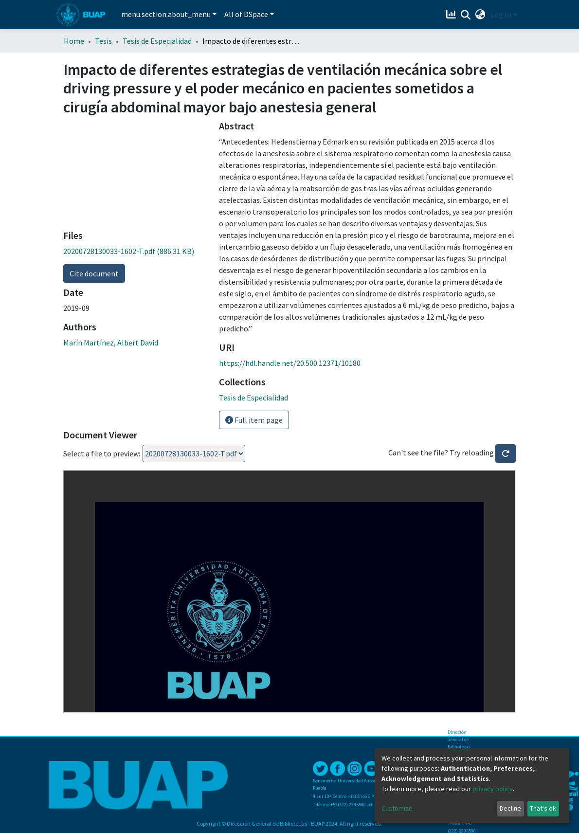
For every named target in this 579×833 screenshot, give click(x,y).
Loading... (194, 453)
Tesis (103, 41)
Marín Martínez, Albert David (110, 342)
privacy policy (492, 788)
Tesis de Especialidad (157, 41)
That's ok (543, 808)
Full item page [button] (254, 420)
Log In (500, 14)
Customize (397, 808)
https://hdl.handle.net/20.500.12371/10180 (290, 363)
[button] (480, 14)
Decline (510, 808)
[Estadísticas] (452, 14)
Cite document (94, 273)
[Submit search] (465, 15)
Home (74, 41)
